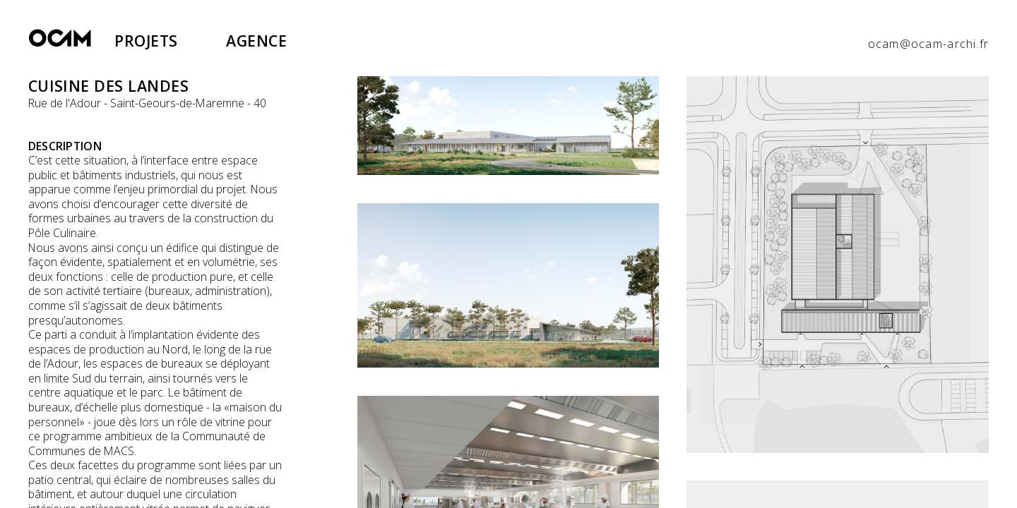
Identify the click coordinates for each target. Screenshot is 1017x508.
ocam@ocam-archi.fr (928, 44)
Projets (145, 40)
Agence (256, 40)
